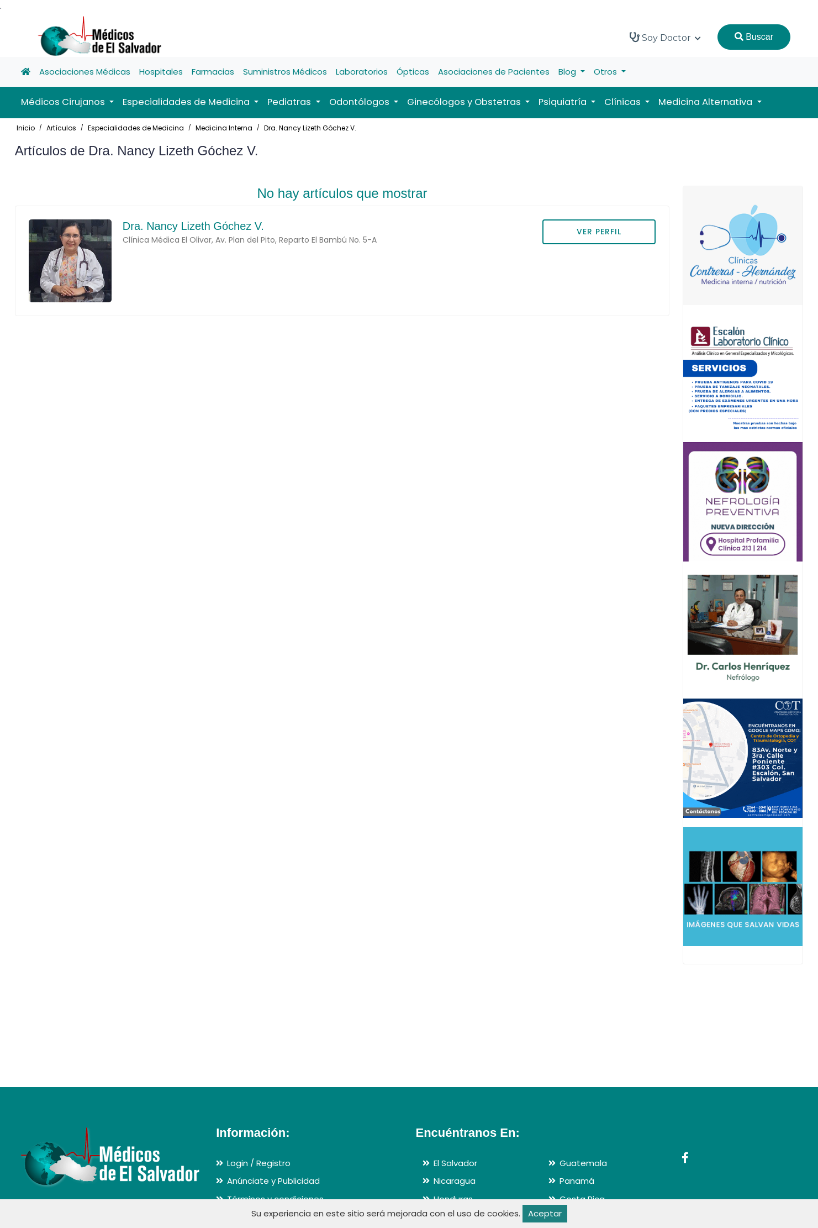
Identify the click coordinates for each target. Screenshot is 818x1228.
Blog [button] (568, 71)
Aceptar (545, 1213)
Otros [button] (606, 71)
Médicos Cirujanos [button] (64, 102)
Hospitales (161, 71)
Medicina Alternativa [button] (706, 102)
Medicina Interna (224, 128)
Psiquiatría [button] (564, 102)
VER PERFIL (599, 231)
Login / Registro (259, 1163)
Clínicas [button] (623, 102)
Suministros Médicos (285, 71)
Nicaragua (455, 1181)
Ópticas (413, 71)
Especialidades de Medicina (136, 128)
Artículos (61, 128)
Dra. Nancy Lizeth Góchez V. (310, 128)
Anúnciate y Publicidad (273, 1181)
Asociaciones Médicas (84, 71)
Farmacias (213, 71)
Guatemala (583, 1163)
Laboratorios (362, 71)
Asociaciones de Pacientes (494, 71)
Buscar (754, 36)
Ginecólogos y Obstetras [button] (465, 102)
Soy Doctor (665, 37)
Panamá (577, 1181)
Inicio (26, 128)
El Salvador (455, 1163)
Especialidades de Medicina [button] (187, 102)
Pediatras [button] (290, 102)
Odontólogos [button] (360, 102)
